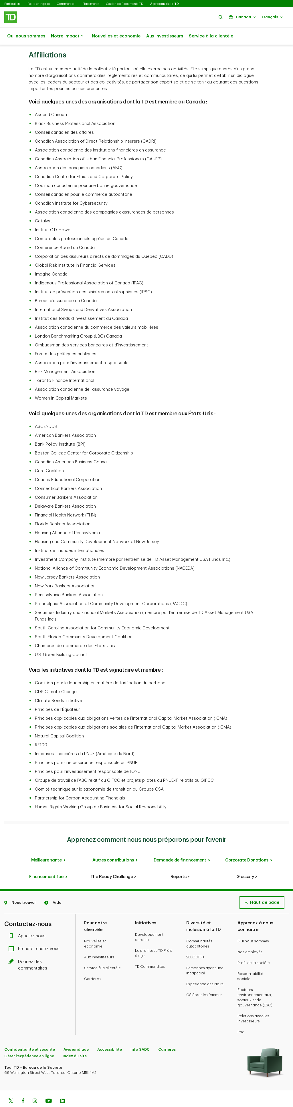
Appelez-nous (28, 921)
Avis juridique (76, 1035)
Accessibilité (109, 1035)
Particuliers (12, 3)
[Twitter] (11, 1087)
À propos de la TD (164, 3)
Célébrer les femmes (204, 980)
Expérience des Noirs (204, 970)
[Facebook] (23, 1087)
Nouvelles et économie (116, 36)
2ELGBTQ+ (195, 943)
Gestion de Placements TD (124, 3)
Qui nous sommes (26, 36)
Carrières (92, 964)
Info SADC (140, 1035)
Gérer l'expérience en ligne (29, 1042)
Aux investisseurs (164, 36)
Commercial (66, 3)
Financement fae (46, 862)
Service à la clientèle (211, 36)
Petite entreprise (38, 3)
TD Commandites (150, 952)
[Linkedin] (62, 1087)
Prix (240, 1018)
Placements (90, 3)
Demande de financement (180, 846)
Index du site (75, 1042)
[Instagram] (35, 1087)
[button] (220, 17)
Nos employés (249, 938)
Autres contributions (113, 846)
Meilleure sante (46, 846)
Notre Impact (67, 36)
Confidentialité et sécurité (29, 1035)
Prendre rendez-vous (35, 934)
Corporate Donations (246, 846)
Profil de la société (253, 948)
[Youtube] (48, 1087)
